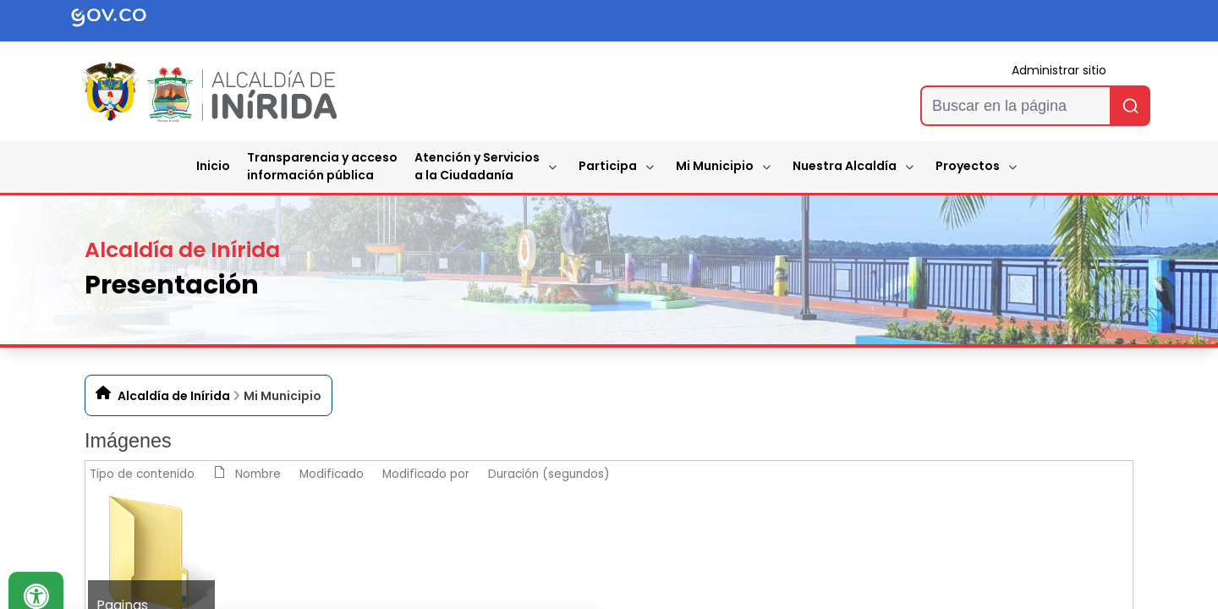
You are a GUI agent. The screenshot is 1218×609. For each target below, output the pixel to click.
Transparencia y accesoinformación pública (322, 166)
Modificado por (425, 474)
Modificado (331, 474)
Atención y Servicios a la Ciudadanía (477, 166)
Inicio (213, 165)
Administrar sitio (1059, 70)
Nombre (258, 474)
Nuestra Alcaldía (845, 165)
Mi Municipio (715, 165)
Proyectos (967, 165)
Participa (608, 165)
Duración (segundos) (549, 474)
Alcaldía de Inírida (174, 395)
